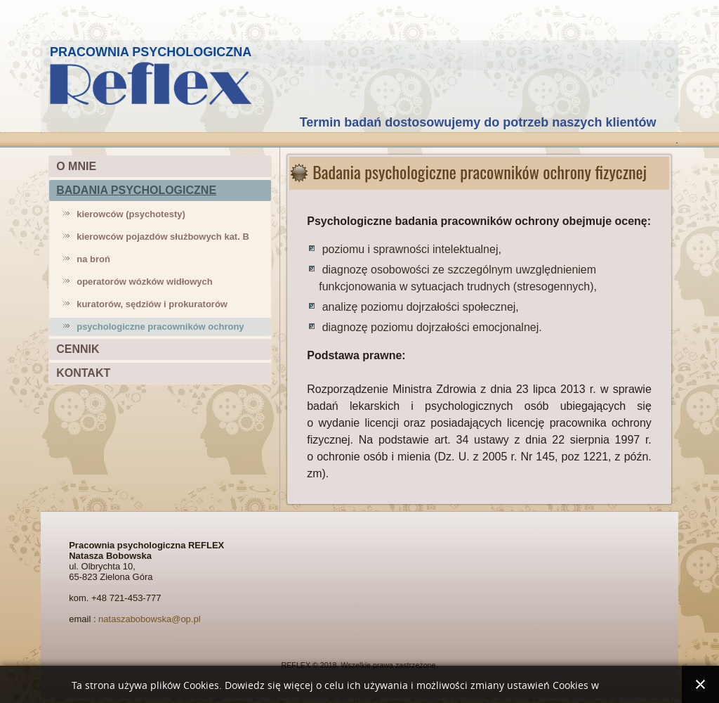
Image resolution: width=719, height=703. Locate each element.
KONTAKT (83, 373)
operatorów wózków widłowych (145, 281)
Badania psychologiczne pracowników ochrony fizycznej (479, 171)
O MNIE (76, 166)
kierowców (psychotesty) (131, 214)
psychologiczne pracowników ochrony (160, 326)
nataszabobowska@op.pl (149, 619)
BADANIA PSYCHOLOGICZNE (136, 190)
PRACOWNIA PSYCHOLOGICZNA (150, 52)
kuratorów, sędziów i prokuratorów (152, 304)
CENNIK (77, 349)
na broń (93, 259)
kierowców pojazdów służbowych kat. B (163, 236)
